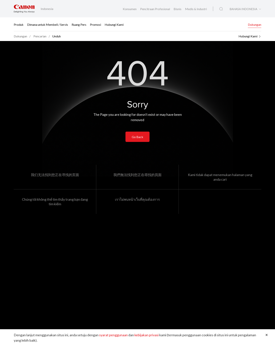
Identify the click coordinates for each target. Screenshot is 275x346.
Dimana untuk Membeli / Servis (47, 24)
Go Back (137, 137)
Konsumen (130, 9)
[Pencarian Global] (221, 9)
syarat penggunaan (113, 335)
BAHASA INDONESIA (243, 9)
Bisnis (178, 9)
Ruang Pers (79, 24)
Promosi (95, 24)
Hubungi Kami (114, 24)
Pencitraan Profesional (155, 9)
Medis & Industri (196, 9)
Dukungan (254, 24)
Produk (18, 24)
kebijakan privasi (146, 335)
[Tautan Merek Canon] (24, 9)
